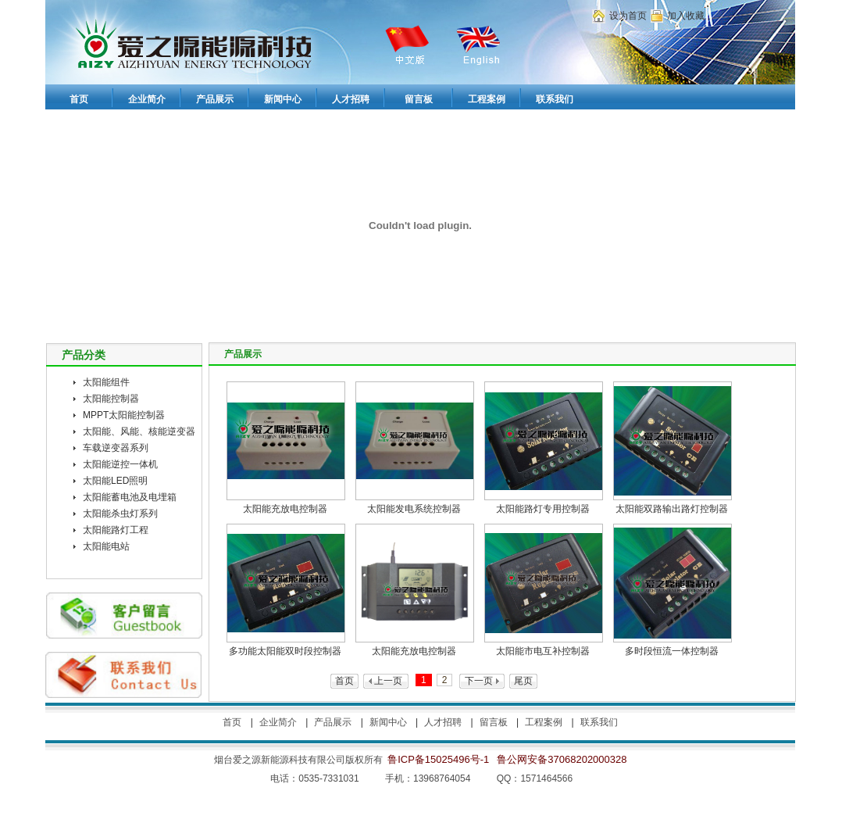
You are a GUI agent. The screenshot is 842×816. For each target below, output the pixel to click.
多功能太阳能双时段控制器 (285, 651)
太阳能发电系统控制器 (414, 508)
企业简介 (278, 722)
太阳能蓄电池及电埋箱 (130, 497)
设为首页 (628, 15)
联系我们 (599, 722)
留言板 (494, 722)
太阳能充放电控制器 (285, 508)
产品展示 (332, 722)
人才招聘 (443, 722)
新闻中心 (388, 722)
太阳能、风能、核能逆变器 (139, 431)
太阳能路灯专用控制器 (543, 508)
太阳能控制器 (111, 398)
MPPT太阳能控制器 (124, 415)
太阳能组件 (106, 382)
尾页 (523, 680)
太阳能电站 (106, 546)
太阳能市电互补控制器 (543, 651)
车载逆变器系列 (115, 447)
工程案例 (543, 722)
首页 (344, 680)
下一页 (479, 680)
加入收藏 (686, 15)
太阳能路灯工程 (115, 529)
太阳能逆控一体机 (120, 464)
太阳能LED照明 (115, 480)
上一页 (388, 680)
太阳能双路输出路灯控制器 (671, 508)
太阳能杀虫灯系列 (120, 513)
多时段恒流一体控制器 (672, 651)
